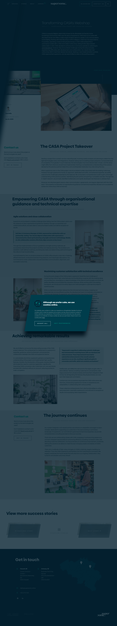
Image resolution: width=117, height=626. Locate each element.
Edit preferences (62, 323)
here (43, 317)
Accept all (42, 323)
